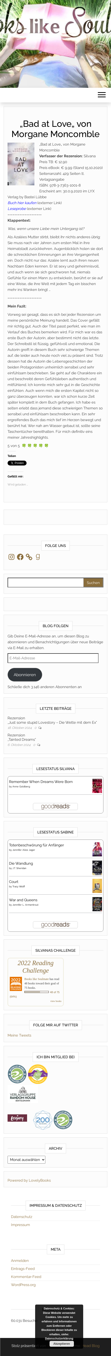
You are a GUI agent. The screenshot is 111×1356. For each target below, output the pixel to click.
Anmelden (20, 1260)
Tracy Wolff (18, 886)
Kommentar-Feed (26, 1277)
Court (13, 882)
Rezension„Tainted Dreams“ (22, 737)
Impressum (20, 1225)
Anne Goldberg (21, 786)
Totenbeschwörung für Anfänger (36, 845)
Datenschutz (21, 1217)
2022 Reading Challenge (35, 966)
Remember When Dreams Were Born (41, 782)
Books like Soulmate (36, 979)
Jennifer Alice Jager (23, 850)
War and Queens (23, 900)
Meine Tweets (19, 1035)
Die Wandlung (21, 863)
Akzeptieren (61, 1344)
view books (55, 1001)
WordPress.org (23, 1285)
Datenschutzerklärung (59, 1338)
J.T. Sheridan (19, 868)
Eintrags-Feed (23, 1269)
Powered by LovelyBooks (29, 1180)
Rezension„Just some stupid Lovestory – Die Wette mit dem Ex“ (52, 720)
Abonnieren (25, 674)
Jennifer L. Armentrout (25, 904)
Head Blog (91, 1346)
